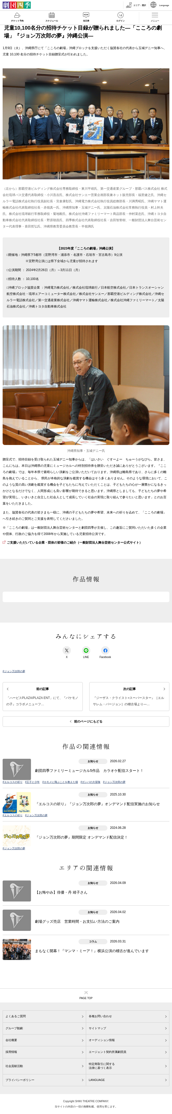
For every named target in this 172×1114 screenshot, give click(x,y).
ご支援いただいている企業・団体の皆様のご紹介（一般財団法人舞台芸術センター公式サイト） (74, 542)
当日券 (86, 21)
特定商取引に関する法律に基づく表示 (102, 1065)
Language (164, 5)
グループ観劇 (14, 1028)
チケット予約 (17, 21)
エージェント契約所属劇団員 (107, 1051)
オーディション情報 (102, 1040)
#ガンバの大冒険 (91, 782)
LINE (86, 652)
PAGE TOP (85, 998)
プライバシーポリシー (20, 1079)
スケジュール (51, 21)
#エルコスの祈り (13, 782)
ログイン (120, 21)
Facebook (105, 652)
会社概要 (11, 1040)
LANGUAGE (97, 1079)
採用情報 (11, 1051)
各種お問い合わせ (100, 1016)
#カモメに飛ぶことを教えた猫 (60, 782)
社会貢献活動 (14, 1066)
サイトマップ (97, 1028)
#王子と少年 (32, 782)
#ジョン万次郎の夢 (14, 671)
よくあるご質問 (16, 1016)
